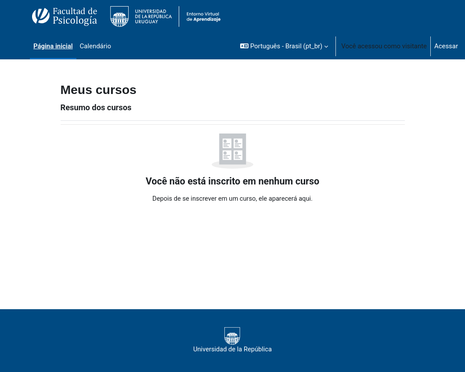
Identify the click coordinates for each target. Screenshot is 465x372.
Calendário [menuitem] (95, 46)
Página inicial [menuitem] (53, 46)
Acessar (446, 46)
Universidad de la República (232, 340)
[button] (284, 46)
